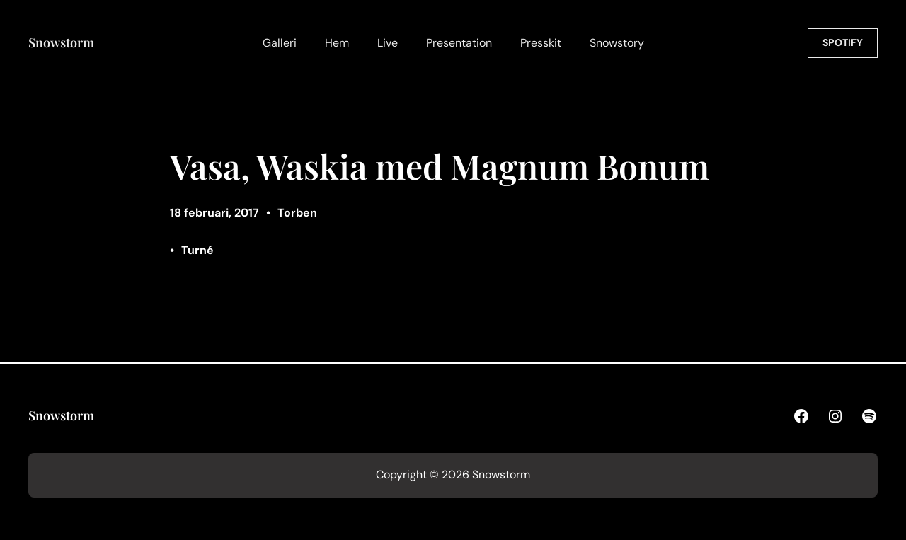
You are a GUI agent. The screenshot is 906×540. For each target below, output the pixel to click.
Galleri (280, 42)
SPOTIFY (842, 42)
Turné (197, 250)
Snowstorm (61, 42)
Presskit (540, 42)
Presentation (459, 42)
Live (387, 42)
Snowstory (617, 42)
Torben (297, 212)
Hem (337, 42)
